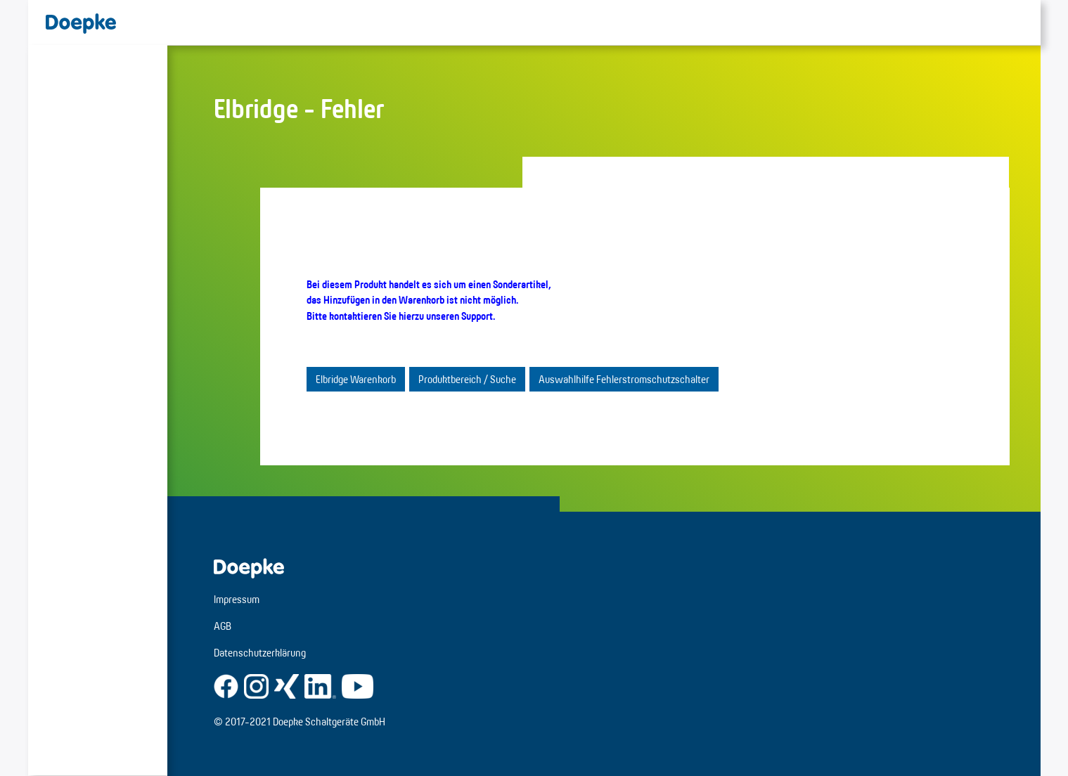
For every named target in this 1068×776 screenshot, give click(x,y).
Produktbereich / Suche (467, 379)
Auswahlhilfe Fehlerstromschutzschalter (624, 379)
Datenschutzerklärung (260, 652)
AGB (222, 626)
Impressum (236, 599)
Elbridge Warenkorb (356, 379)
